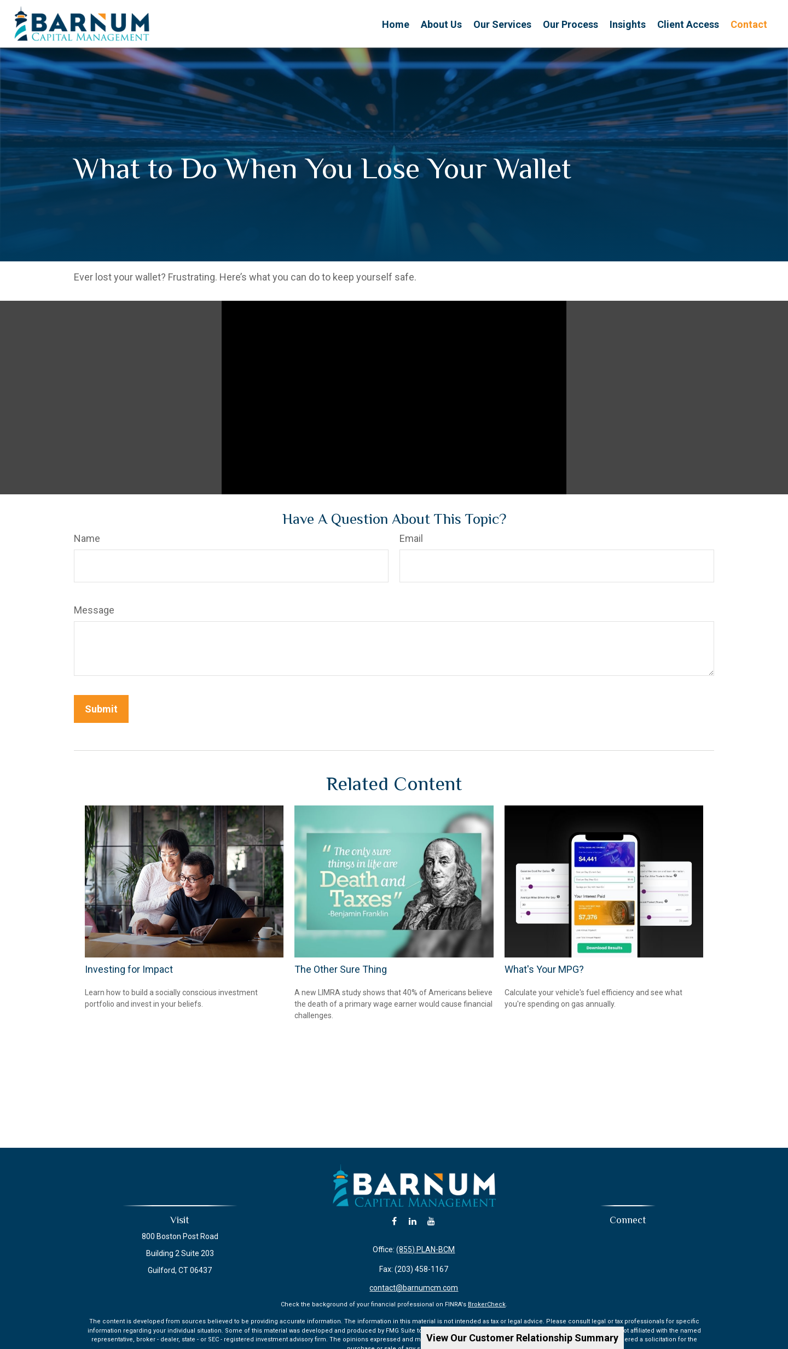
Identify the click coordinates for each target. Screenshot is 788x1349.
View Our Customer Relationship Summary (522, 1338)
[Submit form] (101, 709)
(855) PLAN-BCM (425, 1249)
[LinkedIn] (412, 1221)
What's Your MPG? (544, 969)
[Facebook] (394, 1221)
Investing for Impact (129, 969)
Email (411, 538)
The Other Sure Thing (340, 969)
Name (87, 538)
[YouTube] (431, 1221)
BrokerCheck (487, 1304)
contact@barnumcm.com (413, 1287)
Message (94, 610)
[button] (396, 23)
